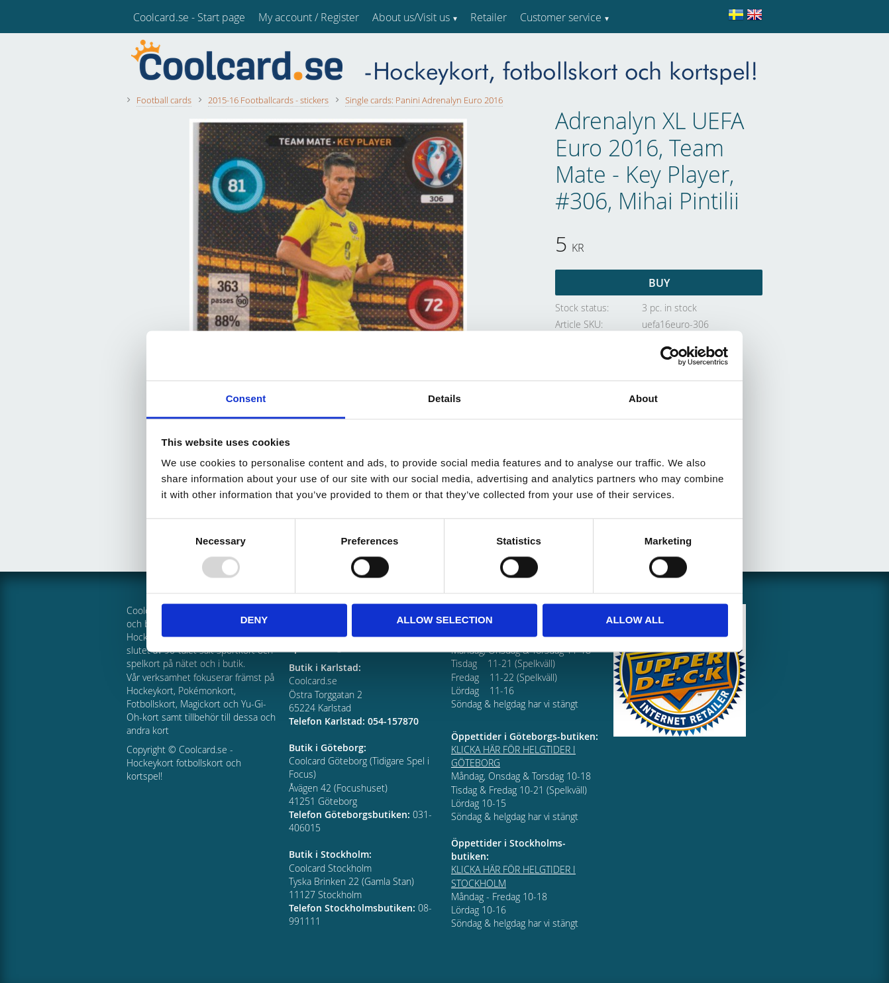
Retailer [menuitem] (488, 17)
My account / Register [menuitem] (308, 17)
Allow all (635, 619)
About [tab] (643, 398)
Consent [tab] (246, 398)
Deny (254, 619)
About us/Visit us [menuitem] (411, 17)
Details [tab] (444, 398)
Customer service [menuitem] (560, 17)
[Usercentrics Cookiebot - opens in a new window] (670, 356)
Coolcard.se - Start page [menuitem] (189, 17)
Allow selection (445, 619)
